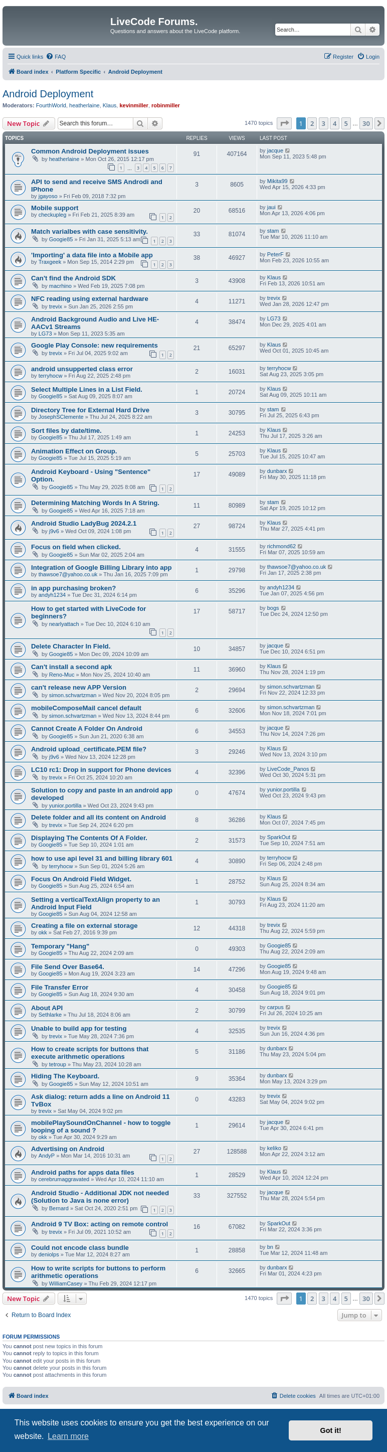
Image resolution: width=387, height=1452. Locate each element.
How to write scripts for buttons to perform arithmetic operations (98, 1271)
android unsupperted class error (82, 369)
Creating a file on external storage (84, 925)
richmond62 (281, 546)
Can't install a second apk (71, 667)
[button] (284, 123)
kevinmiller (133, 105)
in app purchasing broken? (73, 588)
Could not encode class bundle (80, 1247)
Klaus (110, 105)
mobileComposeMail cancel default (86, 708)
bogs (273, 608)
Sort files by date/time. (66, 430)
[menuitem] (56, 57)
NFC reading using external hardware (89, 298)
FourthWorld (51, 105)
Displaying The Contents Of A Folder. (89, 838)
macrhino (60, 286)
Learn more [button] (68, 1436)
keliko (274, 1148)
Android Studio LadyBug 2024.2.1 (83, 523)
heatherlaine (84, 105)
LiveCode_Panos (288, 769)
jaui (271, 207)
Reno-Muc (62, 675)
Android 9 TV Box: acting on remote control (99, 1224)
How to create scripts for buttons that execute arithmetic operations (89, 1052)
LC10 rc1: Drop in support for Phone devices (101, 769)
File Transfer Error (59, 987)
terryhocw (51, 376)
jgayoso (48, 196)
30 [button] (366, 123)
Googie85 (61, 239)
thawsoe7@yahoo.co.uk (68, 574)
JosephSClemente (61, 417)
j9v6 (54, 531)
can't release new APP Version (78, 687)
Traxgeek (50, 262)
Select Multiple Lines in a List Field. (86, 389)
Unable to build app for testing (78, 1028)
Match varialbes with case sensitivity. (89, 231)
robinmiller (165, 105)
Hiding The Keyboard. (65, 1076)
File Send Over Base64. (67, 967)
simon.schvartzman (73, 695)
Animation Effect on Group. (74, 451)
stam (273, 231)
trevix (55, 306)
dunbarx (277, 471)
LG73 (45, 334)
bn (270, 1247)
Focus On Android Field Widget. (81, 879)
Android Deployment (48, 93)
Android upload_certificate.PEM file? (88, 749)
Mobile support (55, 208)
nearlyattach (64, 624)
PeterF (275, 254)
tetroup (57, 1064)
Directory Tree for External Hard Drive (90, 410)
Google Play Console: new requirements (94, 345)
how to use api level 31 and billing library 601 (101, 858)
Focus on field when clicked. (76, 547)
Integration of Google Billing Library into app (101, 567)
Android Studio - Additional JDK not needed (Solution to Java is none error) (100, 1196)
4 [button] (334, 123)
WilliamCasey (66, 1283)
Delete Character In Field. (70, 646)
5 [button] (346, 123)
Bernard (59, 1208)
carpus (275, 1007)
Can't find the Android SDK (73, 278)
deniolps (49, 1254)
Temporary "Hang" (60, 946)
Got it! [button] (330, 1430)
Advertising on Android (67, 1149)
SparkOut (278, 837)
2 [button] (312, 123)
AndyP (47, 1156)
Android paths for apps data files (82, 1172)
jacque (275, 150)
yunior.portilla (65, 805)
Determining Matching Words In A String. (95, 503)
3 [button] (323, 123)
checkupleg (53, 215)
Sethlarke (50, 1015)
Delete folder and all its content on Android (98, 817)
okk (43, 932)
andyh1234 (52, 595)
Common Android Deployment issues (90, 151)
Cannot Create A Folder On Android (86, 728)
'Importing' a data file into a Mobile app (92, 255)
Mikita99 (277, 181)
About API (47, 1008)
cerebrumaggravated (64, 1179)
